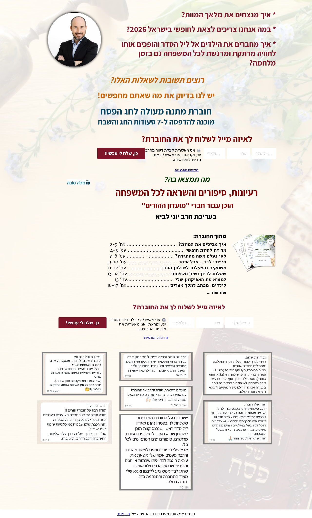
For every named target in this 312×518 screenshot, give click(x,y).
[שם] (237, 153)
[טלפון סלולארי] (214, 153)
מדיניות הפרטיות (186, 170)
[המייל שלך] (261, 153)
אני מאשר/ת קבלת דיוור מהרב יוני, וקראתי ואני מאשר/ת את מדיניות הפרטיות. (176, 155)
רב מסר (123, 514)
